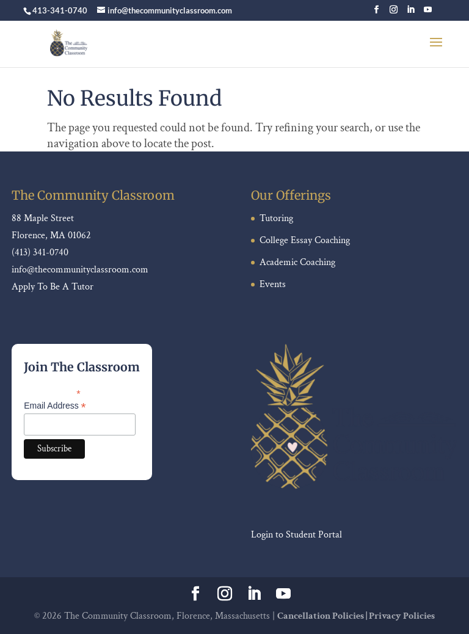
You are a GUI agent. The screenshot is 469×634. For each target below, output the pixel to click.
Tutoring (276, 218)
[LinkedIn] (411, 13)
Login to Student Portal (296, 534)
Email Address (55, 406)
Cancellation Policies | (323, 616)
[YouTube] (428, 13)
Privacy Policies (402, 616)
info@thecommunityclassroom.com (80, 269)
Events (273, 284)
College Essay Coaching (305, 240)
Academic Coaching (297, 262)
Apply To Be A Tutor (52, 286)
